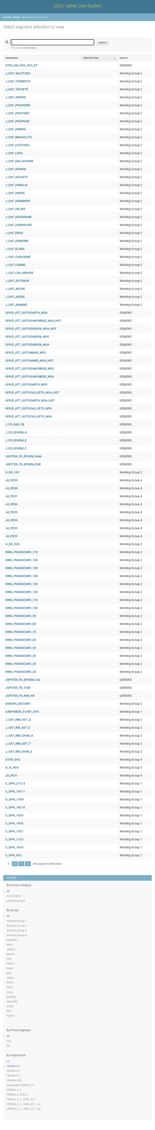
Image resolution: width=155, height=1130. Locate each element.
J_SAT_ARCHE (15, 288)
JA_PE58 (11, 488)
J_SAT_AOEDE (15, 296)
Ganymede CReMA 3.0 (20, 1085)
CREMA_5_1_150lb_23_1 (21, 1099)
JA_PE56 (11, 504)
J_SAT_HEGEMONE (18, 217)
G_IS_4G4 (12, 767)
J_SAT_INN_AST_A (18, 719)
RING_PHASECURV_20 (20, 671)
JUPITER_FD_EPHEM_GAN (23, 456)
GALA (9, 992)
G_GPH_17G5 (14, 799)
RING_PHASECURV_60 (20, 640)
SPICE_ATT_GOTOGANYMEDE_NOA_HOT (33, 320)
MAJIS (10, 954)
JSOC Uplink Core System (77, 5)
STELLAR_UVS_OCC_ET (21, 65)
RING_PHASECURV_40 (20, 656)
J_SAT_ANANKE (16, 304)
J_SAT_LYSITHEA (17, 145)
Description (91, 58)
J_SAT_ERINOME (16, 241)
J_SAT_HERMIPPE (17, 201)
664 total (30, 47)
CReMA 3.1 (13, 1070)
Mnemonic (11, 58)
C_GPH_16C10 (15, 807)
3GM (9, 987)
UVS (9, 958)
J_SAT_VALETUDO (17, 73)
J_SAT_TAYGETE (16, 89)
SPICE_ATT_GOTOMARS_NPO (25, 352)
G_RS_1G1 (12, 472)
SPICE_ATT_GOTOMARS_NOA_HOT (29, 360)
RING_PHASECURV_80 (20, 624)
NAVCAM (11, 1001)
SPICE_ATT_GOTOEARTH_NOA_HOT (30, 400)
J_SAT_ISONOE (15, 169)
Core (16, 17)
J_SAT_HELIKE (15, 209)
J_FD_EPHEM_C (16, 448)
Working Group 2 (16, 925)
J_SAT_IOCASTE (16, 177)
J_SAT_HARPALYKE (18, 225)
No (8, 1045)
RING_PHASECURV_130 (21, 584)
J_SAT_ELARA (15, 249)
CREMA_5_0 (13, 1089)
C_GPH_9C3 (13, 855)
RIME (9, 968)
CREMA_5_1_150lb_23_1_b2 (23, 1108)
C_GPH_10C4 (14, 847)
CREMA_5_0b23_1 (17, 1094)
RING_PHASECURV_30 (20, 663)
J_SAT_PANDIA (15, 129)
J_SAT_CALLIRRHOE (19, 273)
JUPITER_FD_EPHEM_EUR (23, 464)
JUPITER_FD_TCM (17, 687)
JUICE (10, 1006)
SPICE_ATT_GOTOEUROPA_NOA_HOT (30, 328)
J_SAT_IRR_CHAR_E (18, 751)
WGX (9, 944)
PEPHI (10, 1015)
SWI (9, 973)
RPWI (9, 982)
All (7, 891)
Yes (8, 1041)
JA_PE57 (11, 496)
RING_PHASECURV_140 (21, 576)
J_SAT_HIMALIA (16, 185)
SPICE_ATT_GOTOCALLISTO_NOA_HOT (32, 392)
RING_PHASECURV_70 (20, 632)
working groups (15, 900)
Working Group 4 (16, 935)
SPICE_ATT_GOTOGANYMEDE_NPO (29, 368)
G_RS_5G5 (12, 544)
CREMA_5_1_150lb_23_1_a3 (23, 1104)
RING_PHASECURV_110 (21, 600)
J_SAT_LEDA (14, 153)
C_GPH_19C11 (15, 791)
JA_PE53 (11, 528)
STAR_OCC (12, 759)
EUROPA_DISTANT (18, 703)
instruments (13, 896)
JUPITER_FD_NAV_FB (19, 695)
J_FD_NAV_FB (14, 424)
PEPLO (10, 963)
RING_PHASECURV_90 (20, 616)
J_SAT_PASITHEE (17, 113)
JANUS (10, 949)
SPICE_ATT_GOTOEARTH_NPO (26, 384)
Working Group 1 (16, 921)
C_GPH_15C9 (14, 815)
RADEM (11, 996)
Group (124, 58)
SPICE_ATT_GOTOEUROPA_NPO (27, 336)
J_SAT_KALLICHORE (19, 161)
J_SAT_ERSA (14, 233)
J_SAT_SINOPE (15, 97)
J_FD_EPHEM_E (16, 440)
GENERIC (12, 940)
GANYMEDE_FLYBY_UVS (22, 711)
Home (7, 17)
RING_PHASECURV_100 (21, 608)
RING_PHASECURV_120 (21, 592)
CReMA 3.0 (13, 1066)
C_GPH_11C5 (14, 839)
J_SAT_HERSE (15, 193)
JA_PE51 (11, 775)
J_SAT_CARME (15, 265)
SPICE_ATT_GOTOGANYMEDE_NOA (29, 376)
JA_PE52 (11, 536)
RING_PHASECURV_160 (21, 560)
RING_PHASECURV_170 (21, 552)
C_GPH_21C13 (15, 783)
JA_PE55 (11, 512)
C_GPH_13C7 (14, 831)
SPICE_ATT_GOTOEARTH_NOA (26, 312)
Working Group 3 (16, 930)
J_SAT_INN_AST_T (18, 743)
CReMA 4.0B (14, 1080)
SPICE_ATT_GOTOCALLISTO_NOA (28, 416)
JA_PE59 (11, 480)
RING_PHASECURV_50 (20, 648)
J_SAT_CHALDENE (18, 257)
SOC (9, 1011)
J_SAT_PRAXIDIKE (17, 105)
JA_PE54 (11, 520)
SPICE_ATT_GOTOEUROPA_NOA (27, 344)
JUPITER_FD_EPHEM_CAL (23, 679)
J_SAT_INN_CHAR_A (19, 735)
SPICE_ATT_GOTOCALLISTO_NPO (28, 408)
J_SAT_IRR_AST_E (17, 727)
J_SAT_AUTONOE (17, 280)
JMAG (10, 977)
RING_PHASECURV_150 (21, 568)
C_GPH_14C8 (14, 823)
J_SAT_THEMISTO (18, 81)
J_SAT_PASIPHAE (17, 121)
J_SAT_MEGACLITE (18, 137)
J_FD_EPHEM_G (16, 432)
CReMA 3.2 (13, 1075)
